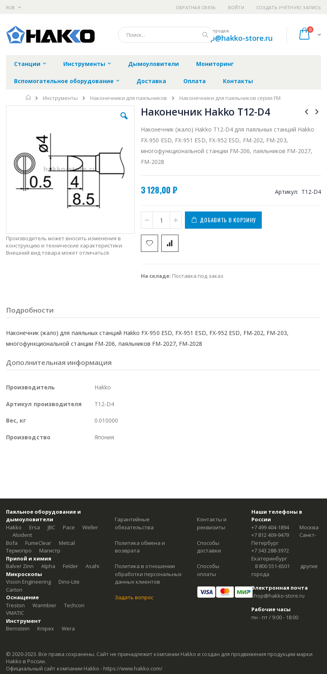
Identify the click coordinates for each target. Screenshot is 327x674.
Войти (236, 7)
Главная (29, 98)
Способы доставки (209, 546)
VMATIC (15, 612)
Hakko (14, 527)
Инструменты (60, 98)
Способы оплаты (208, 570)
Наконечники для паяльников (128, 98)
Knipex (45, 628)
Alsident (22, 534)
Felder (70, 566)
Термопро (19, 550)
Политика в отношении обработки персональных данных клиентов (148, 573)
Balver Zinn (20, 566)
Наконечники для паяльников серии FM (230, 98)
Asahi (92, 566)
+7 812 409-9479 (270, 534)
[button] (124, 122)
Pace (69, 527)
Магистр (49, 550)
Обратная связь (196, 7)
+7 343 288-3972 (270, 550)
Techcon (74, 605)
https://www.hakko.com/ (132, 668)
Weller (90, 527)
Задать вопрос (134, 597)
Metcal (67, 542)
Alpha (48, 566)
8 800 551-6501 (272, 566)
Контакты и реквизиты (212, 523)
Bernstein (18, 628)
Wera (68, 628)
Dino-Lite (69, 581)
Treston (15, 605)
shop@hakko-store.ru (235, 38)
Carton (14, 589)
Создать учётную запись (288, 7)
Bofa (12, 542)
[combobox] (166, 35)
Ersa (34, 527)
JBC (51, 527)
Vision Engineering (28, 581)
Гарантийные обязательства (134, 523)
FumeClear (38, 542)
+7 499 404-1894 (270, 527)
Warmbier (44, 605)
